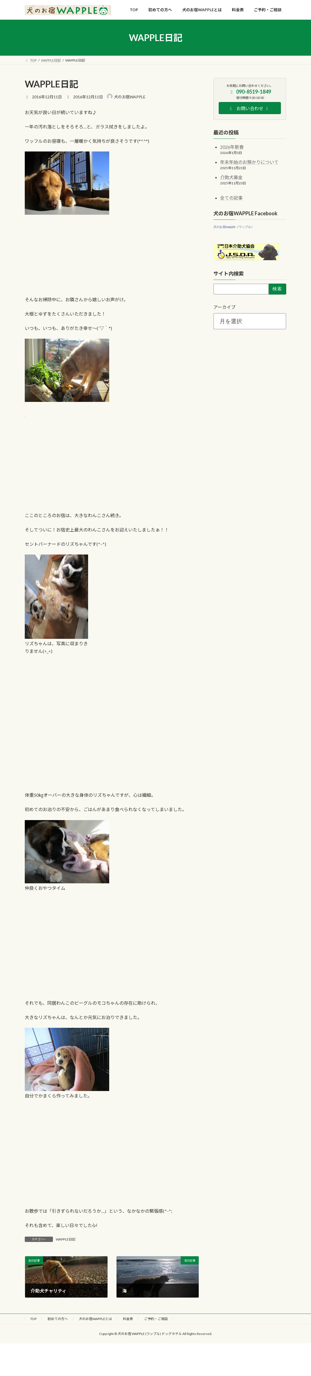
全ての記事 (231, 197)
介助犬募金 (231, 177)
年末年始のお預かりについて (249, 162)
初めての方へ (58, 1319)
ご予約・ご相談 (156, 1319)
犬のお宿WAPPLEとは (95, 1319)
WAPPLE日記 (65, 1239)
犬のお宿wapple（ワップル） (233, 226)
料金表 (128, 1319)
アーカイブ (224, 307)
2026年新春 (232, 147)
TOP (33, 1319)
